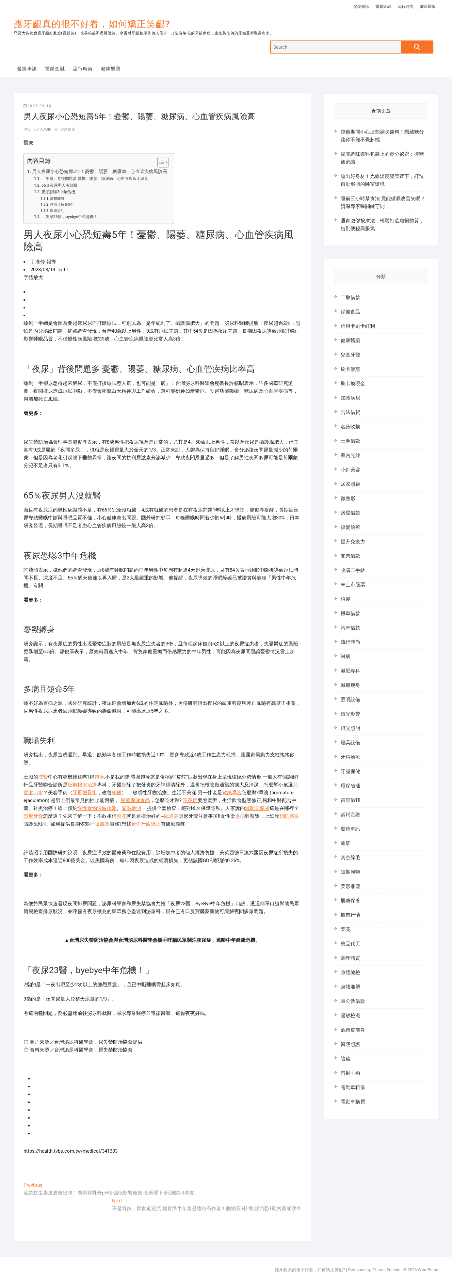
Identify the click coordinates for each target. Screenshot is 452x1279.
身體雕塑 (350, 987)
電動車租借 (353, 1087)
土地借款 (350, 441)
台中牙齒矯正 (146, 824)
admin (45, 129)
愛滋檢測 (131, 808)
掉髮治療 (350, 527)
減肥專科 (350, 671)
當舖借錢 (350, 800)
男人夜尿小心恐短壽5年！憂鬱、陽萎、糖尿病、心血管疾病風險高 (99, 171)
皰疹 (99, 777)
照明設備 (350, 700)
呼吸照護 (99, 824)
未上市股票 (353, 585)
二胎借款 (350, 297)
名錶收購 (350, 427)
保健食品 (350, 312)
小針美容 (350, 470)
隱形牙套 (33, 816)
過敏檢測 (350, 1015)
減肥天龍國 (257, 808)
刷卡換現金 (353, 384)
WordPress (428, 1269)
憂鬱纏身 (57, 199)
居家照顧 (350, 484)
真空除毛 (350, 858)
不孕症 (190, 800)
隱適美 (171, 816)
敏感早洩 (232, 793)
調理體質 (350, 958)
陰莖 (345, 1059)
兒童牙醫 (350, 355)
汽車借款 (350, 628)
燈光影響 (350, 714)
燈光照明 (350, 728)
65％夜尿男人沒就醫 (59, 185)
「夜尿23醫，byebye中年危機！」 (71, 216)
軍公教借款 (353, 1001)
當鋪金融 (383, 6)
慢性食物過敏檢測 (97, 808)
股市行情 (350, 915)
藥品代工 (350, 944)
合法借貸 (350, 412)
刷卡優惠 (350, 369)
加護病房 (350, 398)
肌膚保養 (350, 901)
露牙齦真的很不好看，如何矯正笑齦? (92, 24)
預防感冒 (289, 816)
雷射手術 (350, 1073)
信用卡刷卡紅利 (358, 326)
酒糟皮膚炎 (353, 1030)
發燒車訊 (361, 6)
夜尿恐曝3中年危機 (58, 192)
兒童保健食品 (135, 800)
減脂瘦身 (350, 685)
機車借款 (350, 613)
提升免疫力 (353, 542)
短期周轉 (350, 872)
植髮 (345, 599)
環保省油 (350, 786)
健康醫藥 (428, 6)
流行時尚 (405, 6)
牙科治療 (350, 757)
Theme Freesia (386, 1269)
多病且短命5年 (61, 204)
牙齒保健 (350, 771)
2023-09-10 (38, 106)
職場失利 (57, 211)
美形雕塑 (350, 886)
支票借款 (350, 556)
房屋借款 (350, 513)
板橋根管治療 (82, 785)
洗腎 (43, 777)
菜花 (121, 816)
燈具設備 (350, 743)
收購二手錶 (353, 570)
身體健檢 (350, 972)
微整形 (348, 498)
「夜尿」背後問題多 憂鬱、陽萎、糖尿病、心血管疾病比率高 (94, 178)
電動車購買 (353, 1102)
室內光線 (350, 455)
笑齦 (116, 793)
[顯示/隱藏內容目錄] (160, 162)
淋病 (240, 816)
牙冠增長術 (85, 793)
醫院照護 (350, 1044)
